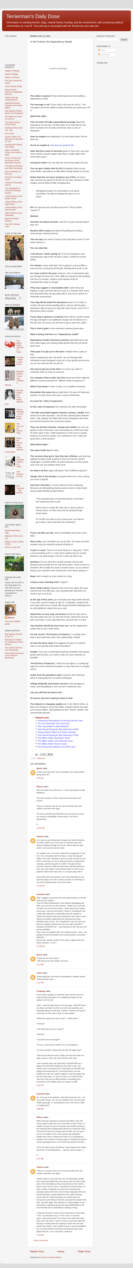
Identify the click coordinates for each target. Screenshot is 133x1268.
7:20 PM (40, 1235)
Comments (104, 55)
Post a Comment (41, 1240)
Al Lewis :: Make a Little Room (19, 360)
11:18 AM (41, 886)
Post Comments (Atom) (51, 1257)
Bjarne (39, 768)
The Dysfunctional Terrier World (12, 123)
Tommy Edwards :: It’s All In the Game (20, 414)
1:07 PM (40, 964)
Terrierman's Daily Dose (33, 16)
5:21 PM (40, 1159)
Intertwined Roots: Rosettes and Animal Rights (13, 105)
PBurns (40, 787)
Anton (39, 973)
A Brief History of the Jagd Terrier (13, 203)
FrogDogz (41, 991)
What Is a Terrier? (12, 77)
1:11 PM (40, 983)
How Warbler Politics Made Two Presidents (14, 112)
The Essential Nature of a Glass (20, 461)
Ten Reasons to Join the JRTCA (13, 117)
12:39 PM (41, 946)
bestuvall (41, 894)
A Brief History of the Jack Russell (13, 208)
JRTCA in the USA (12, 547)
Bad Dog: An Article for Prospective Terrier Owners (14, 642)
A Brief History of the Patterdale (13, 214)
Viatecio (40, 836)
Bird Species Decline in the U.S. (13, 635)
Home (60, 1251)
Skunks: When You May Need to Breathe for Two (14, 139)
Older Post (84, 1251)
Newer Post (37, 1251)
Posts (101, 50)
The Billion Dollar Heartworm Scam (19, 346)
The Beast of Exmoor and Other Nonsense (14, 167)
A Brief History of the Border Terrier (13, 197)
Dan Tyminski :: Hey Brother (20, 489)
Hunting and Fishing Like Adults (13, 146)
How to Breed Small (13, 86)
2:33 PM (40, 1085)
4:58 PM (40, 1109)
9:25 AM (40, 778)
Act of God (9, 133)
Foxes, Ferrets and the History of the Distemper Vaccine (13, 160)
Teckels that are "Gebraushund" (11, 98)
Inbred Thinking (11, 74)
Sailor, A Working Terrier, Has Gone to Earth (13, 152)
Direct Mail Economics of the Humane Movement (14, 655)
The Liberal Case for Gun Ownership (13, 649)
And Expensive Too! (19, 474)
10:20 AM (41, 828)
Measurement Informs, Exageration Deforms (13, 92)
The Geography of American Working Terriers (12, 190)
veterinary (41, 758)
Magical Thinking (12, 71)
